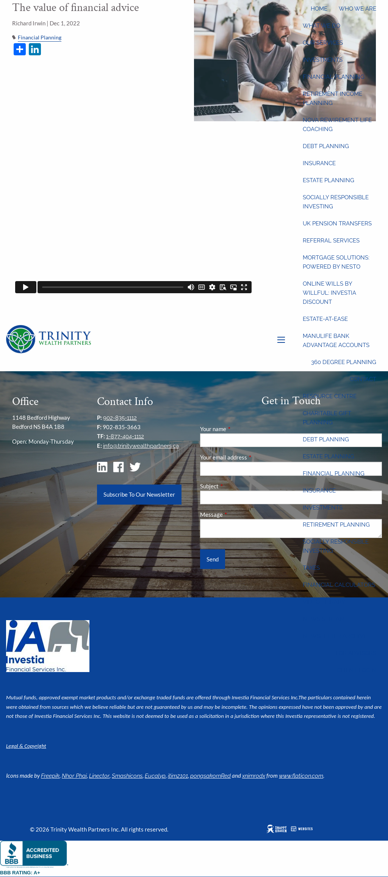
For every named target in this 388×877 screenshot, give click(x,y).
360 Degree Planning (343, 362)
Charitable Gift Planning (327, 418)
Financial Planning (334, 76)
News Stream (323, 619)
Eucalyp (155, 775)
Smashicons (127, 775)
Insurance (319, 163)
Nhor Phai (74, 775)
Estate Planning (328, 180)
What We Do (321, 25)
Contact (363, 379)
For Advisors (355, 653)
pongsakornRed (210, 775)
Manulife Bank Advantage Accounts (336, 341)
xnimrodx (253, 775)
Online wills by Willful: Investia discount (329, 292)
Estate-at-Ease (325, 319)
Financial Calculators (339, 585)
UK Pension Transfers (337, 223)
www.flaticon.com (301, 775)
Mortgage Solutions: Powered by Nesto (336, 262)
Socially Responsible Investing (336, 202)
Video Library (324, 602)
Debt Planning (326, 146)
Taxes (311, 567)
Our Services (323, 42)
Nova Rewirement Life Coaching (337, 125)
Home (319, 8)
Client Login (356, 670)
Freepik (50, 775)
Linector (99, 775)
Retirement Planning (336, 524)
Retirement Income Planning (332, 98)
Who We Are (357, 8)
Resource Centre (330, 396)
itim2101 (178, 775)
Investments (323, 59)
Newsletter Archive (335, 636)
